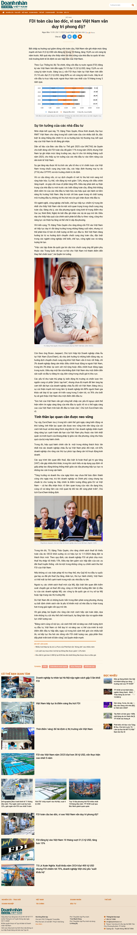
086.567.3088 (110, 919)
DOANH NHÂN (33, 12)
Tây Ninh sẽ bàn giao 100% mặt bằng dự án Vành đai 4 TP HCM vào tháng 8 (124, 716)
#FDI (44, 666)
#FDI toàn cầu (90, 666)
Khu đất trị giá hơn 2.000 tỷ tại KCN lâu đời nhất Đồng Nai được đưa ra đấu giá (66, 655)
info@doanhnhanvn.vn (113, 922)
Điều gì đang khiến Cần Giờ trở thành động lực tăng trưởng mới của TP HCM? (124, 681)
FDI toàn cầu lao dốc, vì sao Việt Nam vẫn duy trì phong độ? (67, 814)
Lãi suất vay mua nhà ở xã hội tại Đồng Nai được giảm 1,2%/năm (61, 651)
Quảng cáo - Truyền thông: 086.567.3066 (119, 929)
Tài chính (59, 12)
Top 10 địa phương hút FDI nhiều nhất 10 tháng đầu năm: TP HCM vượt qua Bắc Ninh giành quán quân (83, 804)
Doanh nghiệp (50, 12)
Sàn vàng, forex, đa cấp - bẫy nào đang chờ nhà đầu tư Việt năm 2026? (124, 705)
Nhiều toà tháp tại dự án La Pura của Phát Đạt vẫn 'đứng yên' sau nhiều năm (65, 647)
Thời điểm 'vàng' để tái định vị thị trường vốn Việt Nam (64, 729)
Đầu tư (66, 12)
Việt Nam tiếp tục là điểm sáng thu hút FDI (58, 703)
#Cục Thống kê (76, 666)
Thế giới (41, 12)
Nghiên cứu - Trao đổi (13, 12)
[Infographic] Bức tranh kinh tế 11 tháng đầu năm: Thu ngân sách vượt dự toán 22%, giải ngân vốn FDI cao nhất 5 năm (16, 804)
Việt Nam (25, 12)
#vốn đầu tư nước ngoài (58, 666)
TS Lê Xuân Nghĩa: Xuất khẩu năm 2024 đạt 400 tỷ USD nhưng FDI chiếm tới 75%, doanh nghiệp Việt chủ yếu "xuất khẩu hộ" (66, 869)
